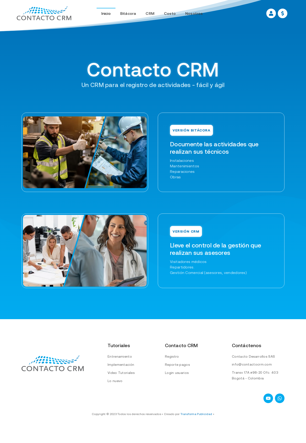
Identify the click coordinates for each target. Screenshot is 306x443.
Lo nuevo (115, 381)
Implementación (121, 364)
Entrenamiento (120, 356)
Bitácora (128, 13)
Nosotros (194, 13)
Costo (170, 13)
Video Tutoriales (121, 373)
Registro (172, 356)
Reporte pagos (177, 364)
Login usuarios (177, 373)
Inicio (106, 13)
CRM (150, 13)
